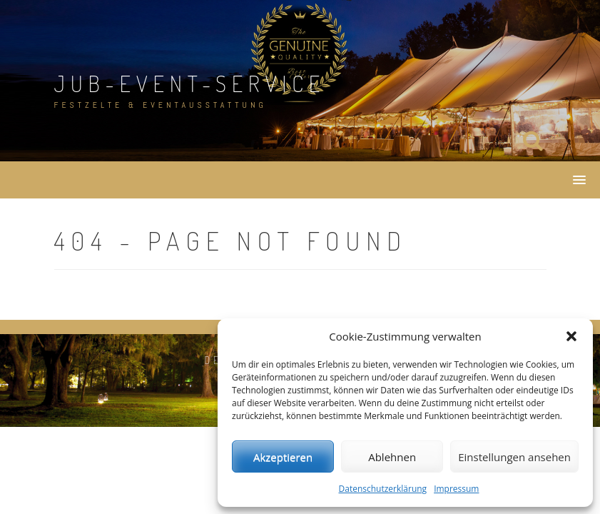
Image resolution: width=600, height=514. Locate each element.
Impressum (456, 489)
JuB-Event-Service (190, 83)
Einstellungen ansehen (514, 457)
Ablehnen (392, 457)
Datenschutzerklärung (383, 489)
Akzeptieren (282, 457)
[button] (571, 336)
